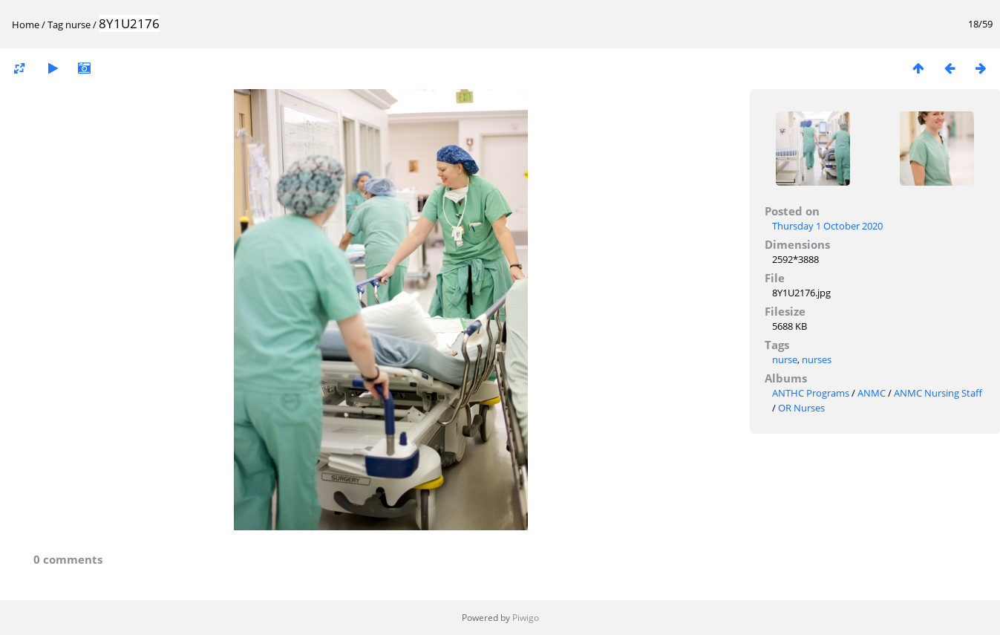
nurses (816, 359)
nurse (78, 24)
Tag (55, 24)
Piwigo (525, 617)
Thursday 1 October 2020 (827, 225)
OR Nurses (801, 407)
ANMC (871, 393)
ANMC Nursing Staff (938, 393)
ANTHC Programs (810, 393)
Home (25, 24)
